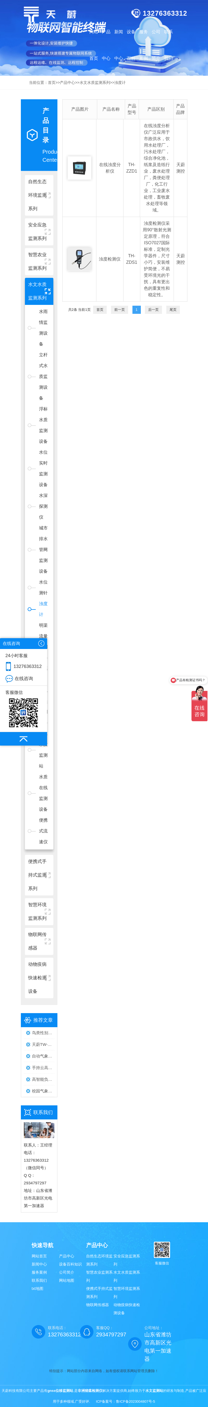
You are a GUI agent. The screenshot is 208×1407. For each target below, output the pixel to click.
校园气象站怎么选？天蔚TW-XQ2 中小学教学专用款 (43, 1091)
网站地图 (66, 1280)
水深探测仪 (43, 506)
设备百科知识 (70, 1264)
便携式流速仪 (43, 831)
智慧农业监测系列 (99, 1276)
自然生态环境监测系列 (99, 1260)
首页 (99, 310)
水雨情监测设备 (43, 327)
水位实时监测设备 (43, 468)
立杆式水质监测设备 (43, 376)
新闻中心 (39, 1264)
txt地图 (37, 1288)
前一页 (119, 310)
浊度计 (43, 609)
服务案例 (39, 1272)
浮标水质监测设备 (43, 425)
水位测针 (43, 587)
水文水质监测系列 (126, 1276)
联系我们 (39, 1280)
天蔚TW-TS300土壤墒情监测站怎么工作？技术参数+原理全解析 (43, 1044)
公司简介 (66, 1272)
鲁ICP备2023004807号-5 (135, 1401)
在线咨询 (24, 678)
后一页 (153, 310)
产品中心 (66, 1256)
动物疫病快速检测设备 (126, 1309)
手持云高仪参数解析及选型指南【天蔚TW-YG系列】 (43, 1067)
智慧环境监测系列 (126, 1292)
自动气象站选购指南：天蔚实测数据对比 (43, 1056)
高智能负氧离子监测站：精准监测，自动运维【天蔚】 (43, 1079)
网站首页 (93, 45)
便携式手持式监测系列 (99, 1292)
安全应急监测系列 (126, 1260)
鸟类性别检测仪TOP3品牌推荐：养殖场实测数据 (43, 1032)
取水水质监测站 (43, 749)
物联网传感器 (97, 1305)
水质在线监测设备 (43, 793)
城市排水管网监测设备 (43, 550)
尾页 (173, 310)
